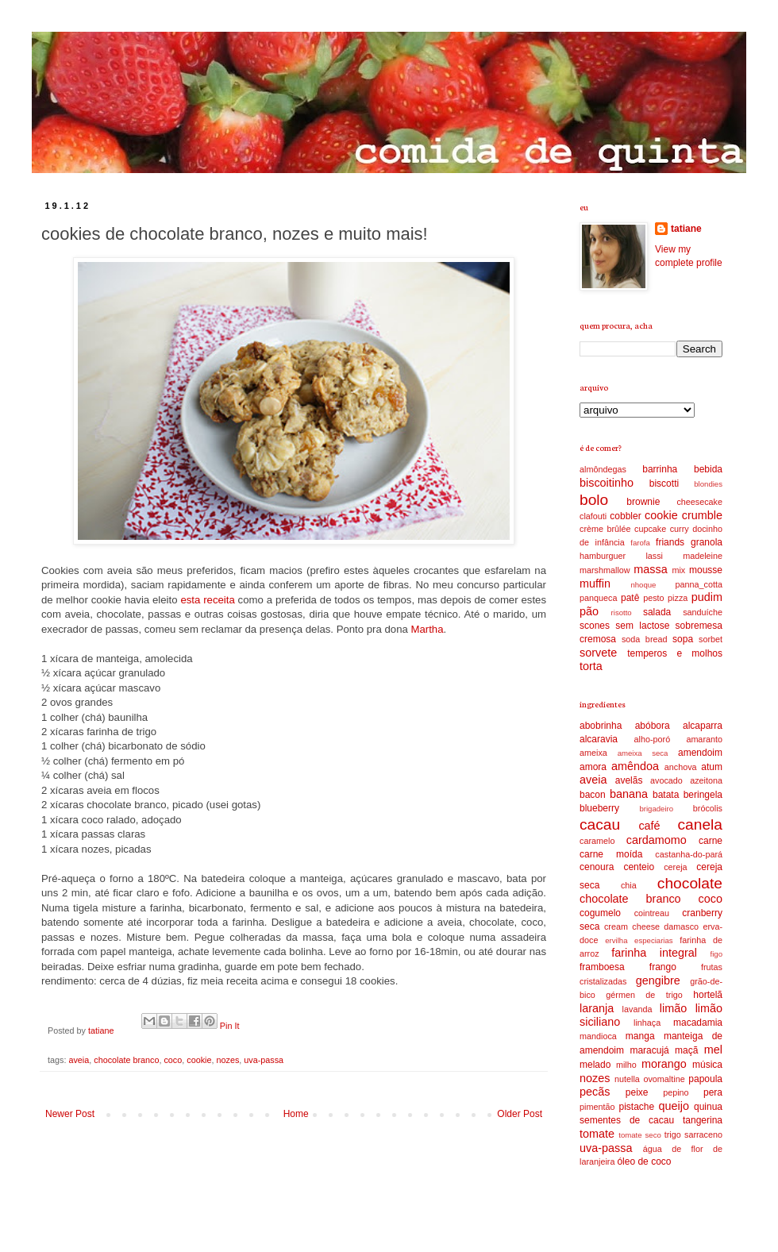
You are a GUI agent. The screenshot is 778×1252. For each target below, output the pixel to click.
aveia (78, 1060)
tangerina (702, 1120)
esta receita (207, 600)
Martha (426, 629)
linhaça (647, 1022)
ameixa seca (643, 753)
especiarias (653, 940)
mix (678, 570)
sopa (682, 639)
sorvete (598, 652)
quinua (708, 1106)
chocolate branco (126, 1060)
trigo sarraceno (693, 1134)
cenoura (597, 867)
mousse (705, 570)
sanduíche (702, 612)
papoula (705, 1078)
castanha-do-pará (688, 854)
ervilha (616, 940)
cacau (600, 824)
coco (173, 1060)
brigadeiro (656, 808)
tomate (597, 1133)
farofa (640, 542)
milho (626, 1064)
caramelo (597, 841)
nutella (627, 1079)
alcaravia (599, 739)
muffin (595, 583)
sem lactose (642, 625)
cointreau (651, 913)
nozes (228, 1060)
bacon (593, 794)
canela (699, 824)
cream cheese (632, 926)
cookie (199, 1060)
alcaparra (702, 725)
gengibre (658, 980)
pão (589, 611)
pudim (706, 597)
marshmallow (605, 570)
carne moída (611, 854)
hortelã (707, 994)
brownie (643, 501)
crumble (702, 515)
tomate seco (639, 1135)
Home (296, 1113)
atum (711, 766)
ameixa (593, 752)
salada (657, 612)
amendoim (700, 752)
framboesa (602, 967)
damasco (681, 926)
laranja (597, 1008)
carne (710, 840)
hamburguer (603, 556)
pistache (636, 1106)
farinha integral (654, 952)
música (707, 1064)
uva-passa (263, 1060)
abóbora (652, 725)
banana (629, 794)
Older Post (519, 1113)
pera (712, 1092)
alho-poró (652, 739)
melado (595, 1064)
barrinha (659, 469)
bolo (594, 499)
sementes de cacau (627, 1120)
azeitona (706, 780)
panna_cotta (699, 584)
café (649, 825)
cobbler (625, 516)
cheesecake (699, 502)
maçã (686, 1050)
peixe (637, 1092)
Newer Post (69, 1113)
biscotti (664, 483)
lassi (654, 556)
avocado (666, 780)
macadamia (697, 1022)
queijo (674, 1106)
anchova (680, 767)
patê (630, 597)
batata (666, 794)
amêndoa (635, 766)
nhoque (643, 584)
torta (591, 666)
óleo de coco (644, 1161)
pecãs (595, 1091)
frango (662, 967)
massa (650, 569)
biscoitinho (607, 482)
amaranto (704, 739)
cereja (675, 867)
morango (664, 1063)
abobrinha (601, 725)
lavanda (637, 1009)
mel (713, 1049)
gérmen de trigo (644, 995)
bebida (708, 469)
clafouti (593, 516)
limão (673, 1008)
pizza (677, 598)
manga (640, 1036)
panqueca (598, 598)
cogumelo (600, 913)
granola (706, 542)
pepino (675, 1092)
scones (595, 625)
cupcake (650, 529)
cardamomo (656, 840)
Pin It (230, 1025)
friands (670, 542)
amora (593, 766)
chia (629, 885)
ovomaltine (663, 1079)
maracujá (649, 1050)
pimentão (597, 1106)
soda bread (645, 639)
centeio (638, 867)
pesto (653, 598)
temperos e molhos (674, 653)
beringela (703, 794)
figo (716, 954)
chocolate (689, 883)
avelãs (629, 780)
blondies (708, 484)
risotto (621, 612)
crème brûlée (605, 529)
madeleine (702, 556)
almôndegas (603, 469)
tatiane (102, 1030)
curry (679, 529)
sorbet (710, 639)
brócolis (707, 808)
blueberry (599, 808)
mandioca (598, 1036)
